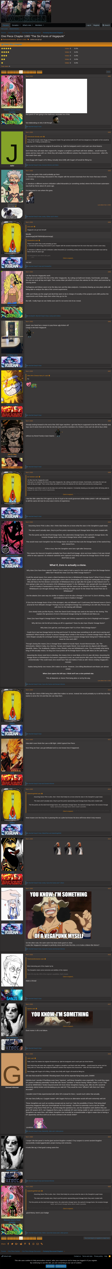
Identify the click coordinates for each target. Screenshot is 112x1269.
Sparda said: (32, 1011)
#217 (108, 1006)
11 (21, 72)
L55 (13, 990)
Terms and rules (87, 1256)
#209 (108, 472)
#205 (108, 272)
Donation (15, 25)
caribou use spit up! (36, 39)
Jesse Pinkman (13, 1040)
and (41, 266)
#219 (108, 1139)
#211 (108, 692)
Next (39, 72)
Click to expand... (68, 258)
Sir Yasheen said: (33, 477)
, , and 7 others (47, 885)
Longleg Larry (13, 355)
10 (17, 72)
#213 (108, 791)
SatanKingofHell (13, 555)
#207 (108, 371)
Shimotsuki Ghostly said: (36, 136)
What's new (27, 25)
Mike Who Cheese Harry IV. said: (38, 375)
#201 (108, 76)
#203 (108, 170)
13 (28, 72)
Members (38, 25)
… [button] (11, 72)
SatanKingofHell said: (35, 796)
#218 (108, 1056)
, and (45, 165)
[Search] (106, 25)
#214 (108, 841)
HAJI (13, 874)
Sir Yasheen (13, 305)
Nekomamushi (13, 405)
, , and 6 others (44, 216)
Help (105, 1256)
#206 (108, 321)
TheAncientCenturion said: (36, 961)
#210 (108, 522)
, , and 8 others (46, 316)
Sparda (13, 924)
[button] (20, 25)
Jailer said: (31, 1060)
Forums (6, 25)
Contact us (77, 1256)
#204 (108, 222)
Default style (6, 1256)
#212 (108, 742)
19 (34, 72)
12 (24, 72)
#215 (108, 891)
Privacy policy (98, 1256)
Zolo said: (31, 226)
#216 (108, 957)
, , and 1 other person (47, 1133)
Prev (4, 72)
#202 (108, 132)
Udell (13, 775)
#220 (108, 1189)
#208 (108, 421)
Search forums (14, 29)
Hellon (13, 256)
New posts (4, 29)
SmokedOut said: (33, 240)
